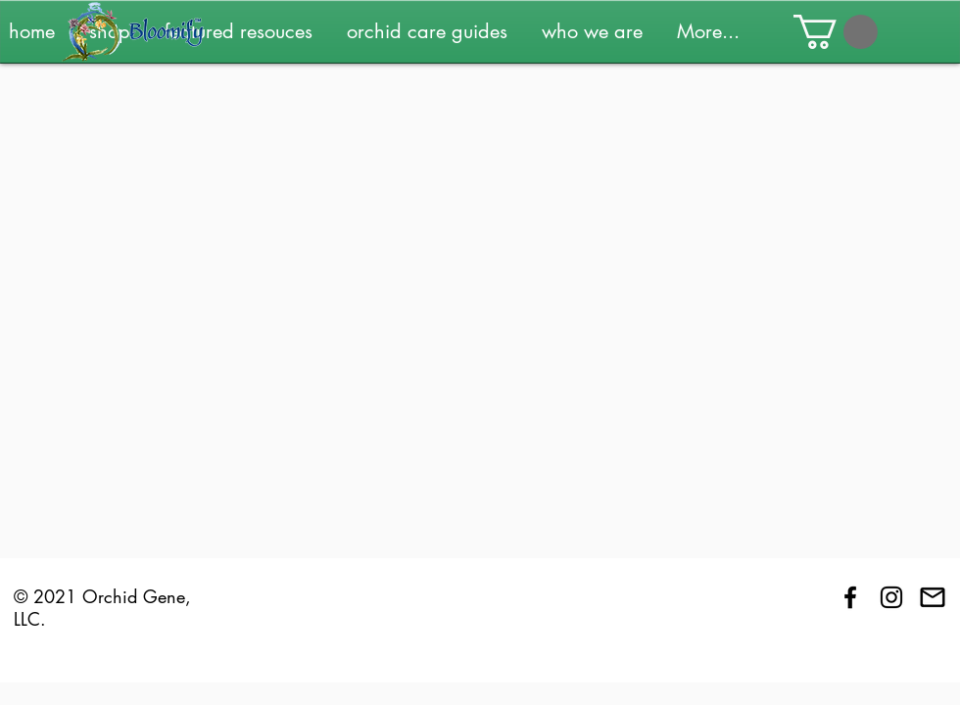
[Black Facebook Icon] (850, 597)
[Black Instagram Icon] (891, 597)
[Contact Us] (932, 597)
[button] (246, 31)
